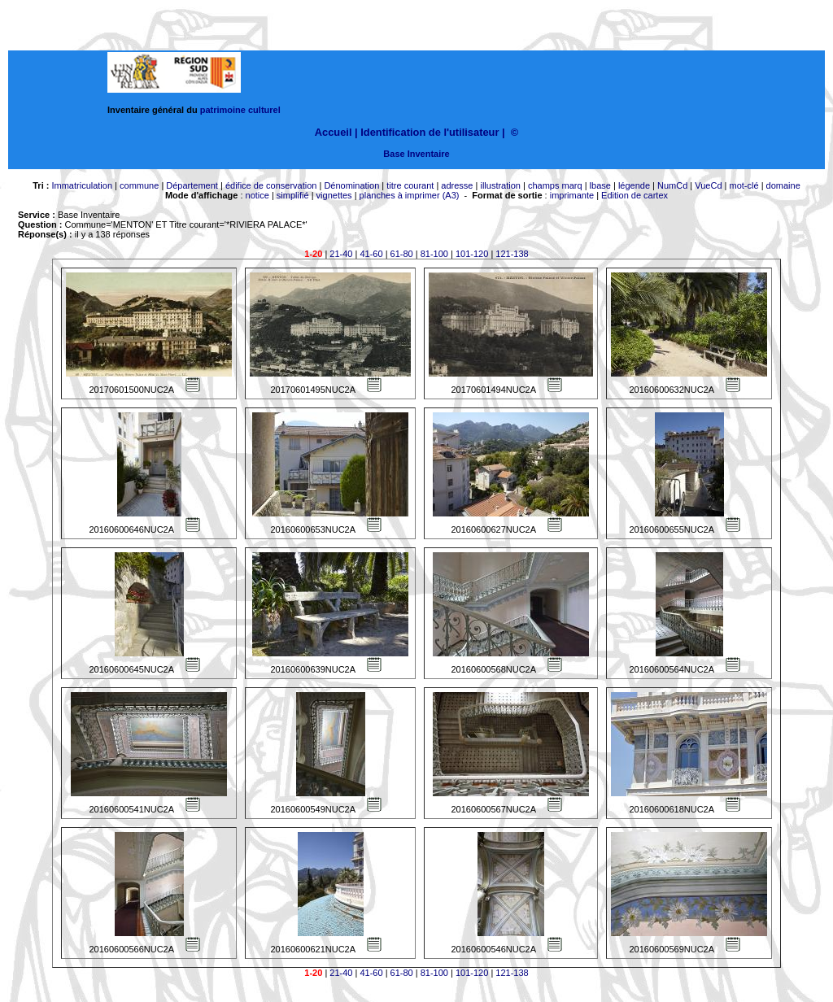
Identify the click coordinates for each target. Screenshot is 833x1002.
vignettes (334, 195)
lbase (600, 185)
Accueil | (336, 132)
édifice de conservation (271, 185)
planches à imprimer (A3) (410, 195)
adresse (457, 185)
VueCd (708, 185)
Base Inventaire (416, 154)
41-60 (371, 254)
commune (139, 185)
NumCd (672, 185)
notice (257, 195)
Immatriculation (81, 185)
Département (192, 185)
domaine (783, 185)
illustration (500, 185)
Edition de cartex (634, 195)
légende (634, 185)
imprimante (572, 195)
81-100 (434, 254)
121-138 (511, 254)
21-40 (340, 254)
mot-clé (744, 185)
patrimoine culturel (240, 110)
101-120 (472, 254)
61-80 (401, 254)
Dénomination (351, 185)
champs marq (555, 185)
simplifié (293, 195)
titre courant (410, 185)
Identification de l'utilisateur (429, 132)
